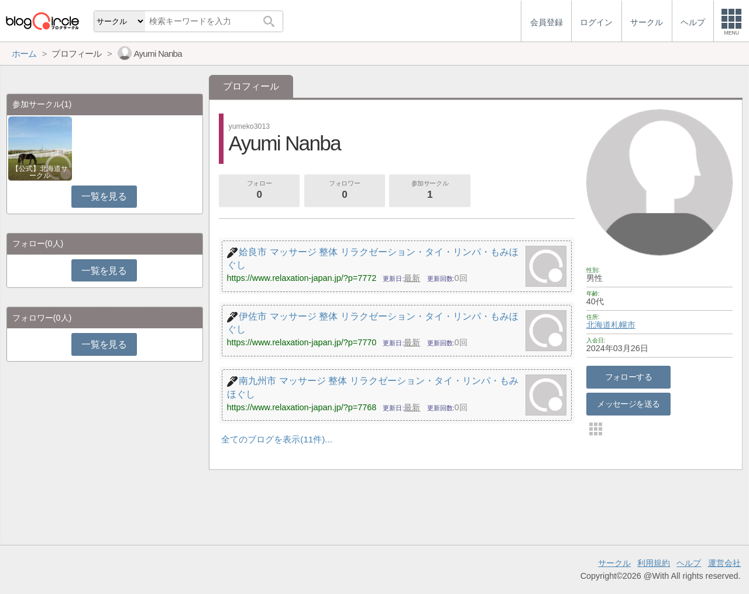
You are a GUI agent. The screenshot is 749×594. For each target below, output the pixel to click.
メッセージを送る (628, 403)
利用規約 (653, 563)
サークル (614, 563)
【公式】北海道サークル (40, 172)
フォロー (259, 191)
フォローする (628, 377)
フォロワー (344, 191)
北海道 (598, 324)
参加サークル (430, 191)
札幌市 (623, 324)
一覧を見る (103, 196)
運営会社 (724, 563)
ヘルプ (688, 563)
